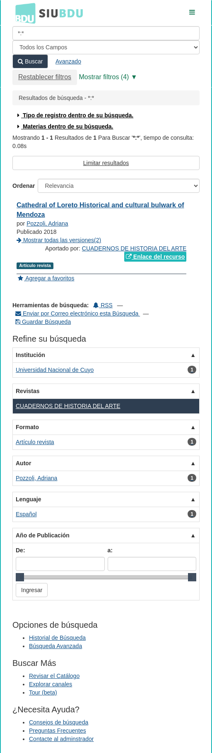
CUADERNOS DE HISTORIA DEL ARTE (134, 248)
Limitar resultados (106, 163)
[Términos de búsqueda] (106, 33)
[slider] (20, 577)
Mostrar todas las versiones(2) (59, 240)
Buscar (30, 61)
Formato (27, 427)
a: (110, 550)
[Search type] (106, 47)
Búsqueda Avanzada (55, 646)
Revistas (28, 391)
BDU (23, 12)
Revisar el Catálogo (54, 676)
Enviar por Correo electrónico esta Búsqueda (77, 313)
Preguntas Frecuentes (57, 730)
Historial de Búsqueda (57, 637)
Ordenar (23, 185)
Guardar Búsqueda (43, 321)
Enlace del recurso (155, 256)
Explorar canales (50, 684)
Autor (23, 463)
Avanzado (68, 61)
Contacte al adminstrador (61, 739)
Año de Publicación (43, 535)
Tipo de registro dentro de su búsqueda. (74, 115)
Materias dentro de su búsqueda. (64, 126)
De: (20, 550)
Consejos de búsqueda (58, 722)
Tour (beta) (43, 692)
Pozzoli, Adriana (47, 223)
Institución (30, 355)
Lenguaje (28, 499)
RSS (103, 305)
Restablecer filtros (44, 76)
